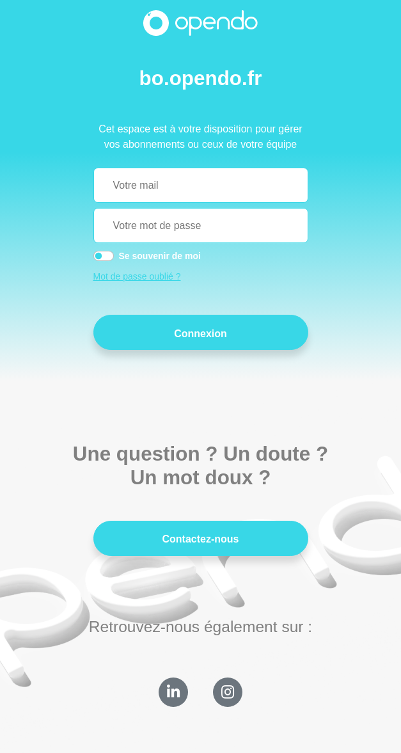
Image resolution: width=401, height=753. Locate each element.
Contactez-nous (200, 539)
